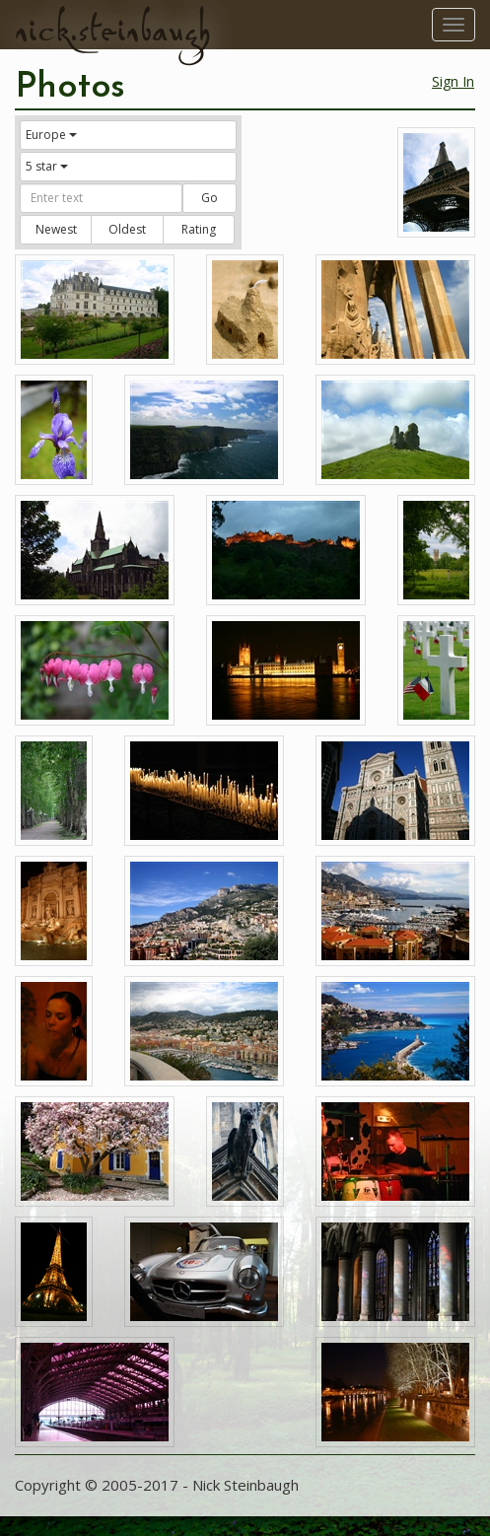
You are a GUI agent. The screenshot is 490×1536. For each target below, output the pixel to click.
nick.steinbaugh (112, 30)
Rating (198, 229)
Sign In (453, 81)
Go (209, 197)
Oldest (127, 229)
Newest (56, 229)
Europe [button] (51, 134)
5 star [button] (47, 166)
